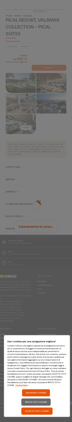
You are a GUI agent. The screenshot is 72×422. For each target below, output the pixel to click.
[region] (37, 376)
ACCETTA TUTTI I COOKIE (37, 411)
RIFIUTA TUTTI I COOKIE (36, 402)
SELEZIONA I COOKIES (36, 393)
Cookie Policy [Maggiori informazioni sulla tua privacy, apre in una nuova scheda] (22, 385)
